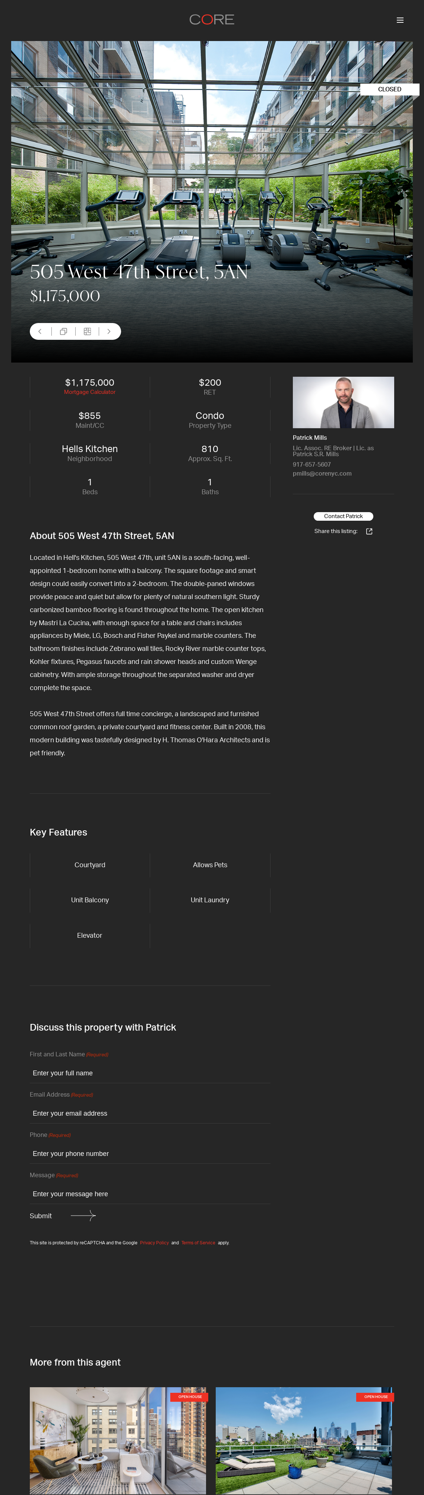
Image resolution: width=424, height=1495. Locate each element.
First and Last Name (69, 1055)
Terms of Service (198, 1243)
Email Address (61, 1095)
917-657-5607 (312, 465)
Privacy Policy (154, 1243)
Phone (50, 1135)
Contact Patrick (343, 516)
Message (54, 1176)
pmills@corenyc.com (322, 474)
